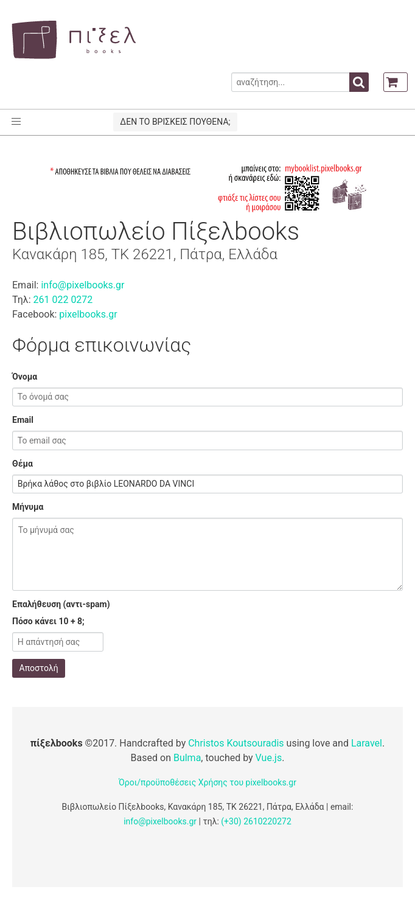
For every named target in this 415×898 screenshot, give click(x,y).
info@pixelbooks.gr (82, 285)
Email (22, 420)
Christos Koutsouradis (236, 743)
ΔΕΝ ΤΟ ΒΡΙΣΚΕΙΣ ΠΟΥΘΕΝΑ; (175, 122)
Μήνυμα (27, 507)
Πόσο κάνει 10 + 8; (48, 621)
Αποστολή (38, 668)
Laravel (366, 743)
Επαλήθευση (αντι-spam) (61, 604)
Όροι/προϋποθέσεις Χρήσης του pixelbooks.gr (207, 782)
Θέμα (22, 463)
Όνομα (24, 376)
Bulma (187, 758)
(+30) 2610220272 (256, 821)
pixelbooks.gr (88, 314)
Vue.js (269, 758)
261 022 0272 (62, 299)
